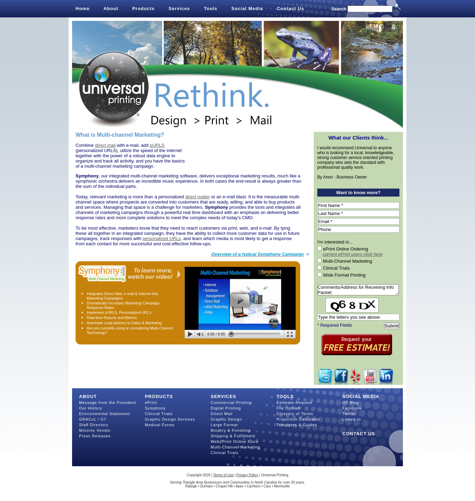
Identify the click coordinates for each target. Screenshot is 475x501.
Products (143, 8)
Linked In (351, 419)
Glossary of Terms (295, 414)
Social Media (247, 8)
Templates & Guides (297, 425)
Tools (211, 8)
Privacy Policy (247, 475)
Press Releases (95, 436)
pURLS (157, 145)
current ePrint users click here (353, 254)
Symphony (155, 408)
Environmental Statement (104, 414)
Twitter (349, 414)
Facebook (352, 408)
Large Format (224, 425)
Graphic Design (226, 419)
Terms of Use (223, 475)
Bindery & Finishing (230, 430)
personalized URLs (161, 238)
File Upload (288, 408)
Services (179, 8)
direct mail (105, 145)
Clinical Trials (159, 414)
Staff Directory (94, 425)
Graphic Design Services (170, 419)
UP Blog (350, 402)
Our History (90, 408)
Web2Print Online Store (234, 441)
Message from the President (107, 402)
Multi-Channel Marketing (235, 447)
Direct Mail (222, 414)
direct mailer (197, 196)
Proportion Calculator (298, 419)
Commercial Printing (231, 402)
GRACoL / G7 (92, 419)
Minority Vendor (95, 430)
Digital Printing (226, 408)
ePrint (151, 402)
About (110, 8)
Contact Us (290, 8)
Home (82, 8)
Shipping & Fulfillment (233, 436)
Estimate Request (294, 402)
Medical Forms (159, 425)
